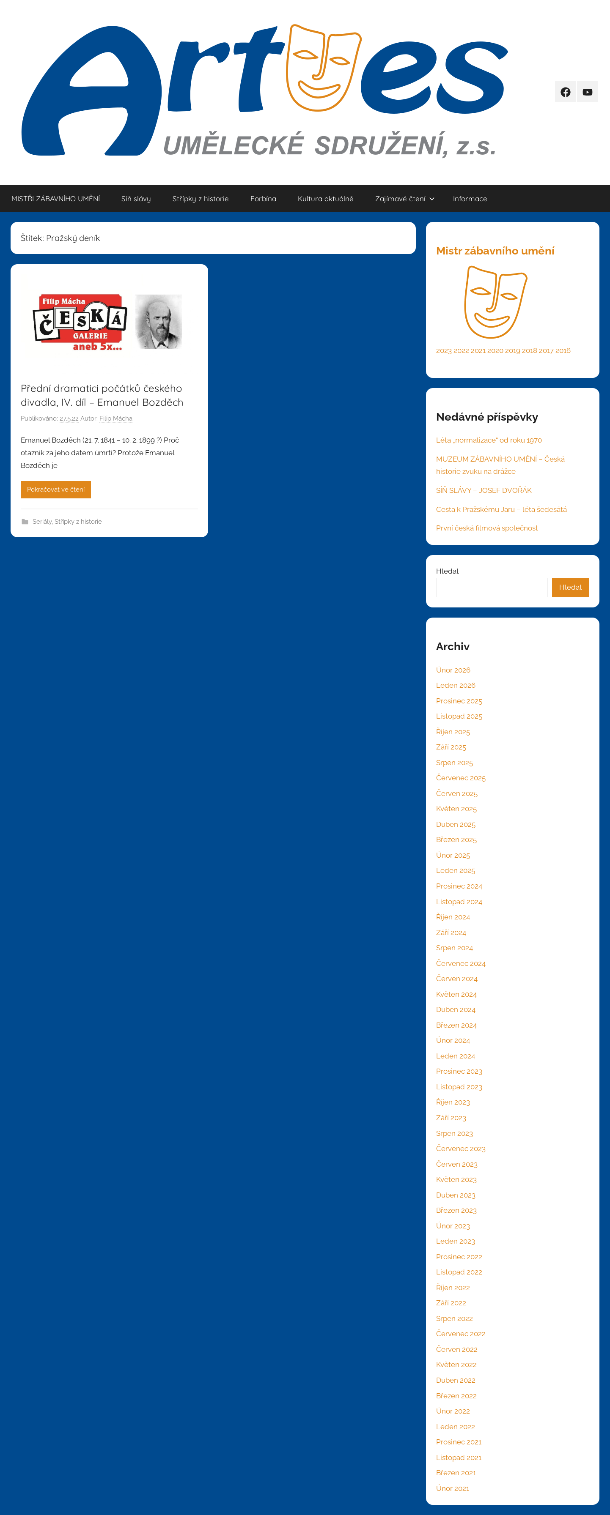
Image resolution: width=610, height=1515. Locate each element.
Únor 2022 (453, 1411)
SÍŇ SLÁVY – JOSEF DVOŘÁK (484, 490)
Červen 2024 (457, 978)
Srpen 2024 (454, 947)
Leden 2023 (455, 1241)
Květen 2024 (456, 994)
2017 (546, 350)
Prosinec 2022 (459, 1256)
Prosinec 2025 (459, 701)
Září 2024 (451, 932)
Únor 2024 (453, 1040)
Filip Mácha (115, 418)
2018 (529, 350)
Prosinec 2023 (459, 1071)
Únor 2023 (453, 1226)
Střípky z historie (201, 198)
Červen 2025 (457, 793)
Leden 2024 (455, 1056)
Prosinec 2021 (458, 1442)
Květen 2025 (456, 808)
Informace (470, 198)
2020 (495, 350)
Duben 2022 (455, 1380)
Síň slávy (136, 198)
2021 (478, 350)
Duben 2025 (455, 824)
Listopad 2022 (459, 1272)
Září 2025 (451, 747)
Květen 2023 (456, 1179)
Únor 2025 (453, 855)
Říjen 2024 (453, 917)
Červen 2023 (457, 1164)
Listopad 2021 (458, 1457)
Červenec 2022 (461, 1333)
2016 (563, 350)
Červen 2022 (457, 1349)
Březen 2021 (456, 1473)
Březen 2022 (456, 1396)
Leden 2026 (455, 685)
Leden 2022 (455, 1426)
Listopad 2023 (459, 1087)
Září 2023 (451, 1117)
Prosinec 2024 (459, 886)
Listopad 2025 (459, 716)
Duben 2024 (455, 1009)
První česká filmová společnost (487, 528)
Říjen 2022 (453, 1287)
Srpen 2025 (454, 762)
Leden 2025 (455, 870)
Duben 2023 (455, 1195)
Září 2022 (451, 1303)
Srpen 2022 (454, 1318)
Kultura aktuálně (326, 198)
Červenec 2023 (461, 1148)
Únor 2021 (452, 1488)
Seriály (42, 521)
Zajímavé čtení (405, 198)
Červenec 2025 (461, 778)
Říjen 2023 (453, 1102)
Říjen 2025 (453, 731)
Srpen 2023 (454, 1133)
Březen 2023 (456, 1210)
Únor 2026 (453, 670)
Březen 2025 (456, 839)
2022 (461, 350)
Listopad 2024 (459, 901)
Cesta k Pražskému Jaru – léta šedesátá (501, 509)
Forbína (263, 198)
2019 (512, 350)
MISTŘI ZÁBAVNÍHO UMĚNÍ (55, 198)
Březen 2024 (456, 1025)
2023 (444, 350)
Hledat (447, 571)
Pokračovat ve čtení (56, 489)
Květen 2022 (456, 1364)
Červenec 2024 (461, 963)
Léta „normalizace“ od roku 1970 (489, 440)
